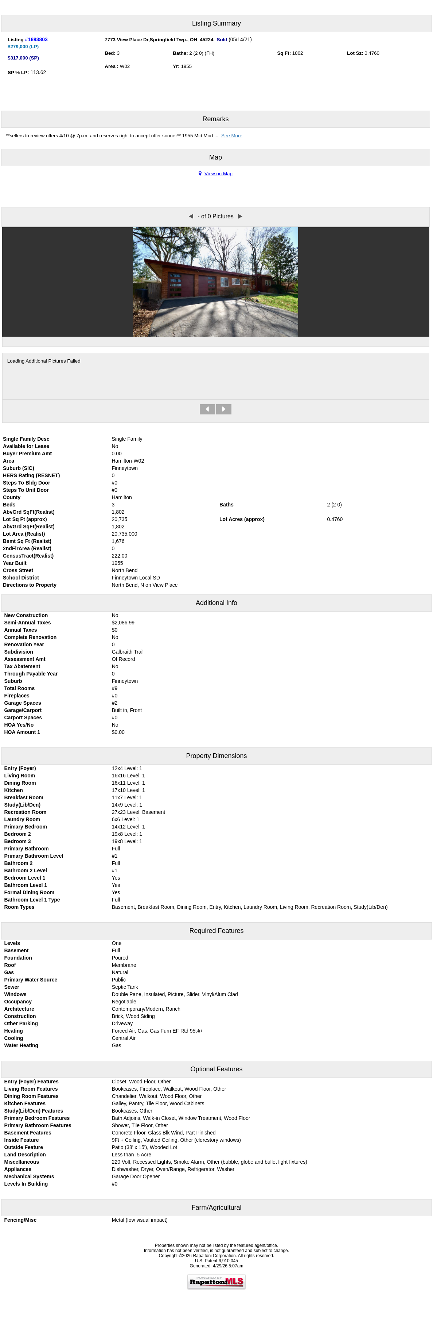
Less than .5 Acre (131, 1154)
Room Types (19, 907)
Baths (179, 53)
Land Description (25, 1154)
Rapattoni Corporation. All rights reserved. (233, 1255)
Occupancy (18, 1001)
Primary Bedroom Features (37, 1118)
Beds (9, 505)
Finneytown (125, 681)
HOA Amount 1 (22, 732)
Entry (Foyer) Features (31, 1081)
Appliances (18, 1169)
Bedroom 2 (17, 834)
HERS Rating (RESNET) (31, 475)
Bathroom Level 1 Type (32, 900)
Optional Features (216, 1069)
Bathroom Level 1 (25, 885)
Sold (222, 39)
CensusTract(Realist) (28, 556)
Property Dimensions (216, 755)
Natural (120, 972)
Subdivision (18, 652)
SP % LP (17, 72)
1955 (186, 66)
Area (111, 66)
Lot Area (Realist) (24, 534)
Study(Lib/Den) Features (33, 1111)
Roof (10, 965)
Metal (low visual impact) (140, 1220)
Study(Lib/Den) (22, 805)
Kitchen (13, 790)
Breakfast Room (23, 797)
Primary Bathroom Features (37, 1125)
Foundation (18, 958)
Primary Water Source (31, 980)
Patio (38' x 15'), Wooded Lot (144, 1147)
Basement (16, 950)
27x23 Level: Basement (138, 812)
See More (231, 135)
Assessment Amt (25, 659)
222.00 (120, 556)
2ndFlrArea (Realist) (27, 548)
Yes (116, 878)
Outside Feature (23, 1147)
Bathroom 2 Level (25, 870)
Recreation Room (25, 812)
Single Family (127, 439)
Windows (15, 994)
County (11, 497)
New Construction (26, 615)
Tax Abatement (22, 666)
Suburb (13, 681)
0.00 (117, 453)
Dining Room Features (31, 1096)
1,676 (118, 541)
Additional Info (216, 602)
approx (36, 519)
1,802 (118, 526)
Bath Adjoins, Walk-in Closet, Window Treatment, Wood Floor (181, 1118)
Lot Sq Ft (14, 519)
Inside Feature (21, 1140)
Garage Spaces (22, 703)
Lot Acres (231, 519)
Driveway (122, 1023)
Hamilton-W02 (128, 461)
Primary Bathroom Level (33, 856)
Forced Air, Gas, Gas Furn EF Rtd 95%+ (157, 1031)
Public (119, 980)
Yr (175, 66)
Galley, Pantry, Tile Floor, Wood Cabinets (158, 1103)
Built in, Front (127, 710)
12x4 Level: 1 (127, 768)
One (116, 943)
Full (116, 848)
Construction (20, 1016)
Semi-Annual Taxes (27, 622)
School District (21, 578)
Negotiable (124, 1001)
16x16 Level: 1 (128, 775)
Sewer (11, 987)
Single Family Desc (26, 439)
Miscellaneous (21, 1162)
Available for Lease (26, 446)
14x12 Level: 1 (128, 827)
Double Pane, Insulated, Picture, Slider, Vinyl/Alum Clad (175, 994)
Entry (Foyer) (20, 768)
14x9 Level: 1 (127, 805)
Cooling (13, 1038)
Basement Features (27, 1133)
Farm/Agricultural (216, 1207)
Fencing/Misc (20, 1220)
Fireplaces (17, 696)
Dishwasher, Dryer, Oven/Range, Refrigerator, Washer (173, 1169)
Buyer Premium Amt (27, 453)
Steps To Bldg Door (26, 483)
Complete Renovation (30, 637)
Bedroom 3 (17, 841)
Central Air (124, 1038)
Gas (9, 972)
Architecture (19, 1009)
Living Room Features (31, 1089)
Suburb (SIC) (18, 468)
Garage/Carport (23, 710)
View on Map (216, 173)
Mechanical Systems (29, 1176)
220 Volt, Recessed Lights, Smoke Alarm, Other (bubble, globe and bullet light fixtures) (209, 1162)
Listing (16, 39)
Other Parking (21, 1023)
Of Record (123, 659)
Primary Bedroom (25, 827)
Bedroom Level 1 (25, 878)
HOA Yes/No (19, 725)
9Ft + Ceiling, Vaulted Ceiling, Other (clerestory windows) (176, 1140)
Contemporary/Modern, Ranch (146, 1009)
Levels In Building (26, 1184)
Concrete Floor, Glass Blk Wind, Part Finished (164, 1133)
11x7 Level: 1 (127, 797)
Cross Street (18, 570)
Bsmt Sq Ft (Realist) (27, 541)
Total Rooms (19, 688)
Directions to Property (29, 585)
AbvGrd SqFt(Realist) (29, 512)
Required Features (216, 930)
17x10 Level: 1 (128, 790)
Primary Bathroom (26, 848)
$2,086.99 (123, 622)
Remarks (215, 119)
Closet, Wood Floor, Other (141, 1081)
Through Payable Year (31, 674)
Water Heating (21, 1045)
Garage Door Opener (136, 1176)
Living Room (19, 775)
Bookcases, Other (132, 1111)
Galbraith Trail (128, 652)
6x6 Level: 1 (126, 819)
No (115, 446)
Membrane (124, 965)
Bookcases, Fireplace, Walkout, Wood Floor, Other (169, 1089)
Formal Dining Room (29, 892)
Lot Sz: (355, 53)
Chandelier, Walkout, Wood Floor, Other (157, 1096)
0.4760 (371, 53)
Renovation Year (24, 644)
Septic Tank (125, 987)
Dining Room (20, 783)
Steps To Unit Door (26, 490)
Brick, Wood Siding (133, 1016)
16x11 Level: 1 (128, 783)
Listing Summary (216, 23)
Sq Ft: (284, 53)
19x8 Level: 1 (127, 834)
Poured (120, 958)
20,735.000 (124, 534)
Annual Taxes (20, 630)
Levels (12, 943)
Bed (109, 53)
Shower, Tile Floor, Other (140, 1125)
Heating (13, 1031)
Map (215, 157)
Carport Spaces (23, 717)
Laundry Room (22, 819)
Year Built (15, 563)
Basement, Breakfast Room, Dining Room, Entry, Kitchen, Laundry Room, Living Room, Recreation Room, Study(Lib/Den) (250, 907)
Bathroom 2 (18, 863)
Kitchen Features (25, 1103)
